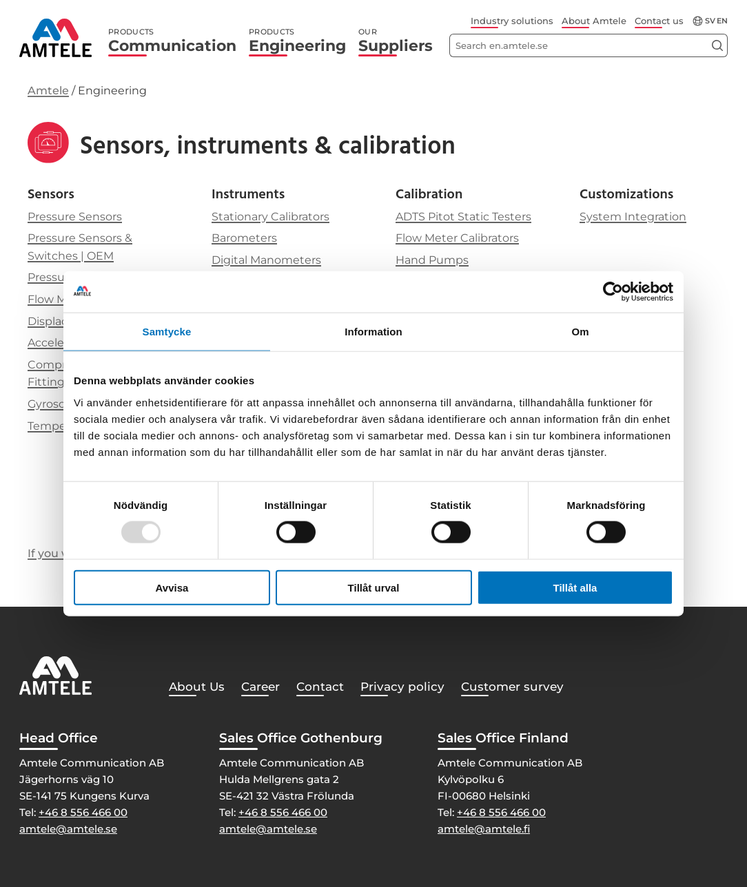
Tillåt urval (374, 587)
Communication (172, 41)
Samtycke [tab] (167, 331)
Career (260, 686)
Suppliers (395, 41)
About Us (197, 686)
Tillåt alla (575, 587)
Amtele (48, 90)
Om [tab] (580, 331)
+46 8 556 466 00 (83, 812)
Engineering (297, 41)
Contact (320, 686)
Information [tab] (373, 331)
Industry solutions (512, 20)
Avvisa (172, 587)
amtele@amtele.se (68, 828)
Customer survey (512, 686)
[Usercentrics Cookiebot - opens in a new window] (613, 292)
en (722, 21)
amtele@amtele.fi (484, 828)
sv (710, 21)
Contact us (659, 20)
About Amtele (594, 20)
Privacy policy (402, 686)
